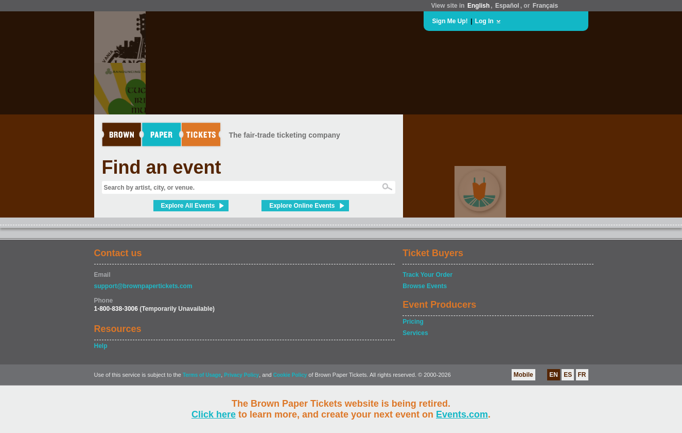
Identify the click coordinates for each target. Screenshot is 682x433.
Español (507, 5)
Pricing (413, 321)
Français (545, 5)
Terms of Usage (202, 375)
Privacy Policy (241, 375)
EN (553, 374)
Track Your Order (427, 274)
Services (415, 333)
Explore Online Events (302, 205)
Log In (484, 21)
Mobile (523, 374)
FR (582, 374)
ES (568, 374)
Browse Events (425, 286)
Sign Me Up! (450, 21)
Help (101, 345)
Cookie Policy (290, 375)
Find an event (161, 167)
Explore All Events (188, 205)
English (478, 5)
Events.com (462, 414)
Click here (213, 414)
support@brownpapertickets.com (143, 286)
